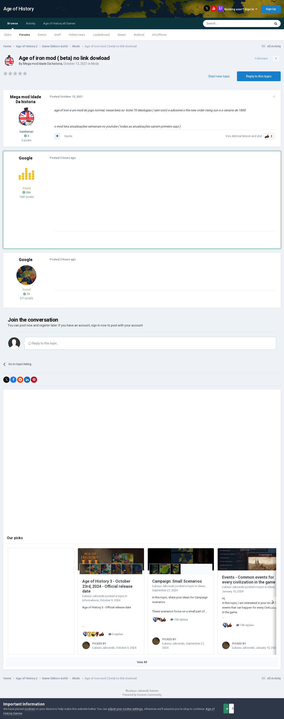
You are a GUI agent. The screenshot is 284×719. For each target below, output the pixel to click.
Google (25, 158)
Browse (12, 25)
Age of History (18, 9)
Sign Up (271, 9)
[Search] (226, 23)
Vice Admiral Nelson (240, 136)
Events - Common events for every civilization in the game (248, 580)
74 (26, 294)
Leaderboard (101, 34)
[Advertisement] (133, 200)
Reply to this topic (259, 76)
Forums (24, 34)
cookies (29, 709)
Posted (64, 96)
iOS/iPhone (159, 34)
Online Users (77, 34)
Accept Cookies (232, 708)
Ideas (201, 586)
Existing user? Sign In (240, 9)
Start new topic (219, 76)
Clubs (7, 34)
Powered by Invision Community (142, 694)
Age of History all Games (59, 23)
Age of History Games (17, 713)
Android (139, 34)
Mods (95, 63)
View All (142, 662)
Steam (122, 34)
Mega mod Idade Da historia (42, 63)
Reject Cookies (265, 708)
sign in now (99, 325)
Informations (90, 600)
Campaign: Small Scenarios (177, 581)
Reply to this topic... (43, 343)
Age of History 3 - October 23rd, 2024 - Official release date (107, 586)
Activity (30, 23)
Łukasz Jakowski (93, 596)
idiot (261, 136)
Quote (66, 136)
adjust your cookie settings (125, 709)
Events (42, 34)
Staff (57, 34)
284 (26, 192)
